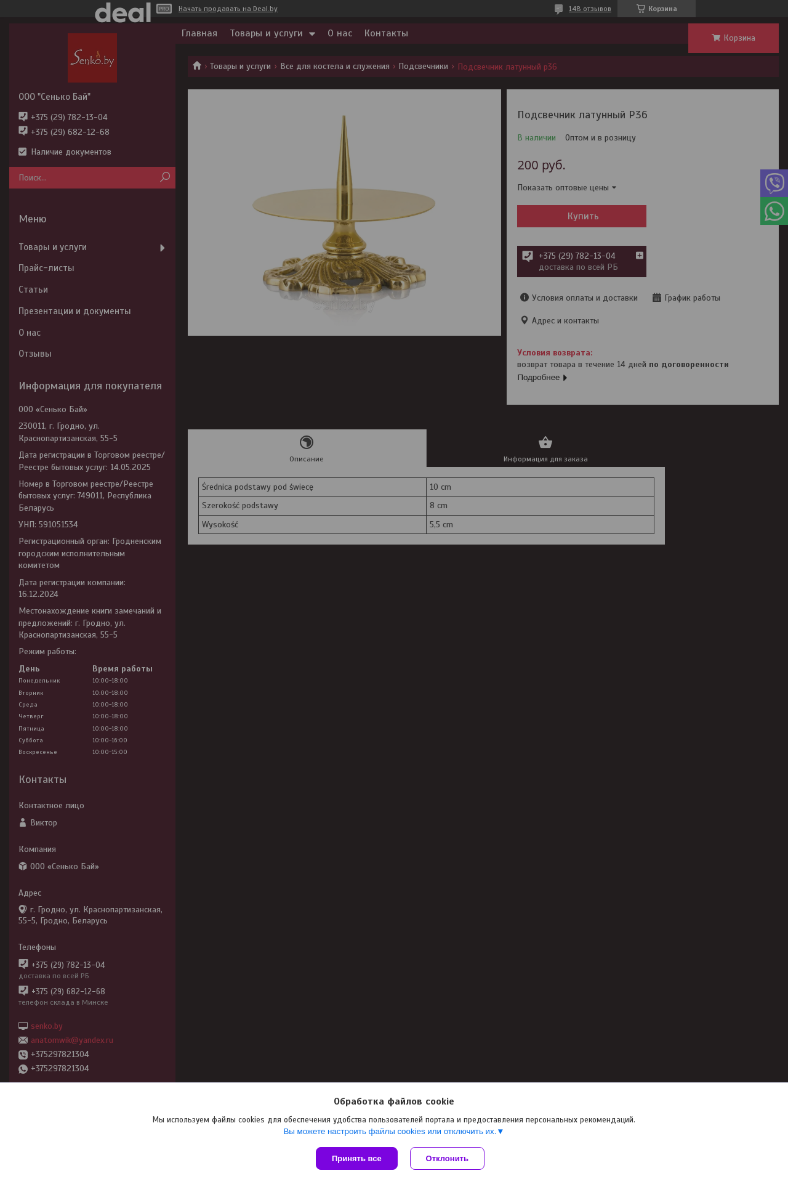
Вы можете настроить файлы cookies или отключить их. (389, 1131)
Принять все (357, 1158)
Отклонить (447, 1158)
